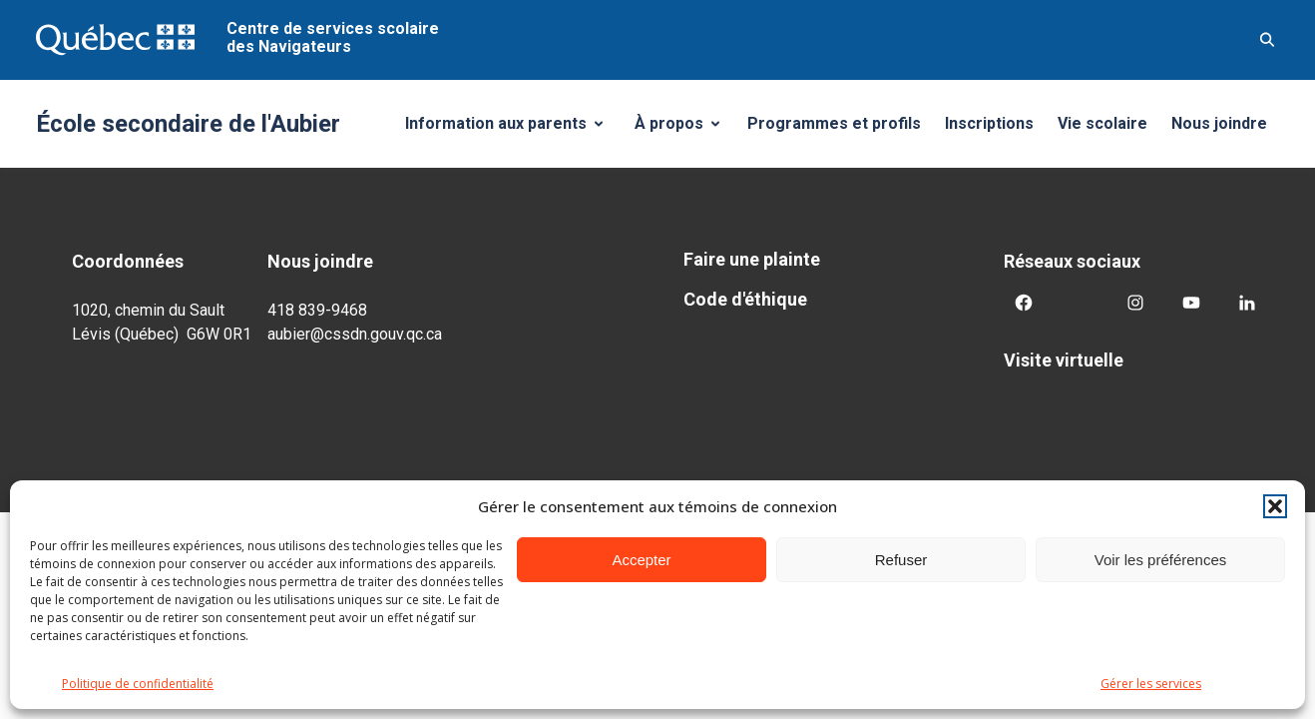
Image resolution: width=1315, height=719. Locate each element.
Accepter (641, 559)
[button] (1275, 506)
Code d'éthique (745, 299)
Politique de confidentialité (138, 683)
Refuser (901, 559)
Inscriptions (989, 123)
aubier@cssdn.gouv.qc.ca (354, 334)
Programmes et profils (834, 123)
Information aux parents (511, 129)
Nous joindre (1219, 123)
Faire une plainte (751, 259)
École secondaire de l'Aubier (188, 124)
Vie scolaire (1102, 123)
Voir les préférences (1161, 559)
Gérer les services (1150, 683)
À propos (684, 129)
